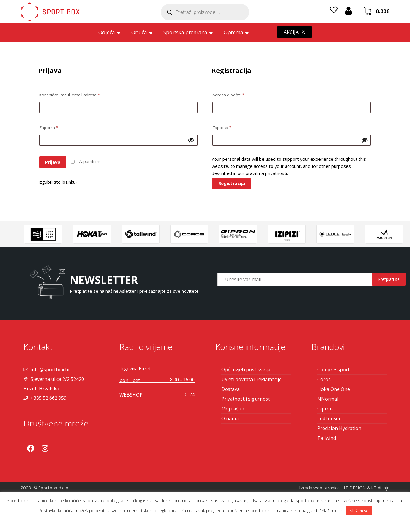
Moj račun (232, 408)
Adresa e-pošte (228, 95)
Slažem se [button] (359, 510)
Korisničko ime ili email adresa (69, 95)
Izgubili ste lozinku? (58, 182)
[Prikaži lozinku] (191, 140)
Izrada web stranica (319, 488)
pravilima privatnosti (266, 173)
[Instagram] (45, 448)
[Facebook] (30, 448)
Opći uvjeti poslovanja (245, 369)
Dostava (230, 389)
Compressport (333, 369)
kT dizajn (380, 488)
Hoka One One (333, 389)
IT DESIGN (355, 488)
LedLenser (329, 418)
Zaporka (48, 127)
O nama (230, 418)
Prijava (52, 162)
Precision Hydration (339, 428)
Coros (324, 379)
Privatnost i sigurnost (245, 399)
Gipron (325, 408)
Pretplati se (389, 279)
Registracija (231, 183)
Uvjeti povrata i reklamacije (251, 379)
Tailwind (326, 438)
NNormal (327, 399)
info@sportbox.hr (46, 369)
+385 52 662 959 (45, 398)
